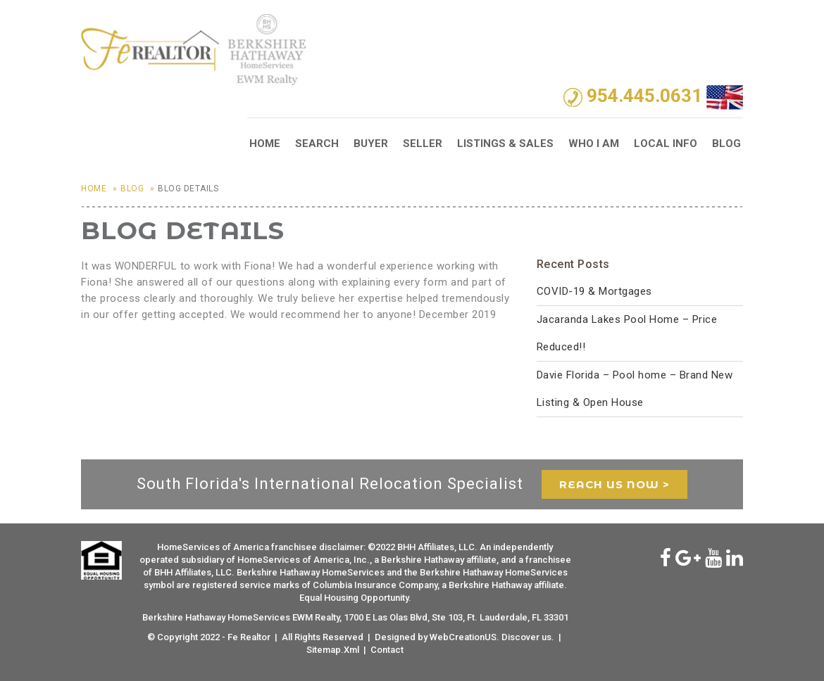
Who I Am (593, 143)
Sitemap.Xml (332, 649)
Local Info (665, 143)
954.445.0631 (644, 96)
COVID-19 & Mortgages (594, 291)
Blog (726, 143)
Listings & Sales (505, 143)
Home (264, 143)
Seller (422, 143)
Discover (520, 637)
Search (317, 143)
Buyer (371, 143)
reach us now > (614, 484)
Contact (387, 649)
